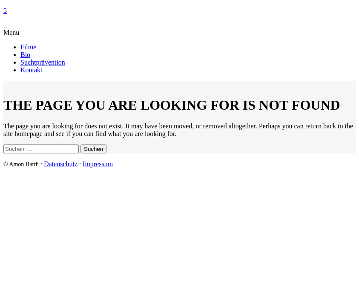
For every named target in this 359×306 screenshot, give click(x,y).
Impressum (98, 163)
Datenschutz (61, 163)
